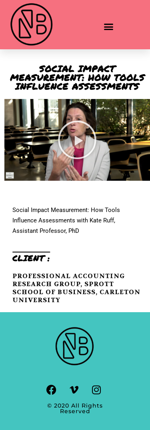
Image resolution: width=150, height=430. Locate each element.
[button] (108, 26)
